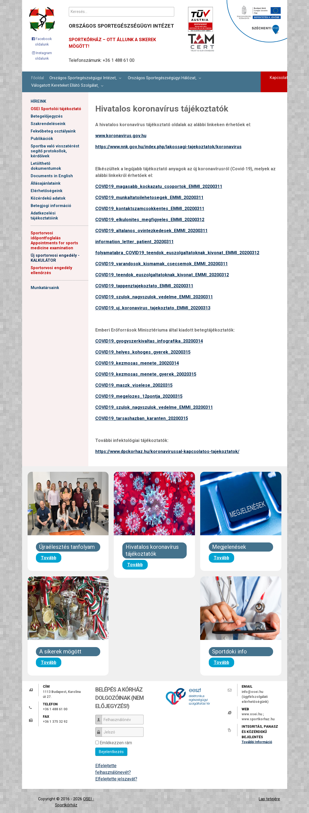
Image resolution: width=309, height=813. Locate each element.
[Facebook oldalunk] (41, 41)
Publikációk (42, 138)
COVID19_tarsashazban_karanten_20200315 (141, 418)
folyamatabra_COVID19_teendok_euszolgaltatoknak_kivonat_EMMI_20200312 (177, 252)
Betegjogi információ (51, 205)
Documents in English (52, 176)
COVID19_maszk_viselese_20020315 (134, 385)
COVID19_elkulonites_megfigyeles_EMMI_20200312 (149, 219)
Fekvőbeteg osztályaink (53, 131)
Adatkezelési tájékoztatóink (44, 216)
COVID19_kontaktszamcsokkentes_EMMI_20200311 (149, 208)
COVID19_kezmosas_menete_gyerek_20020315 (145, 374)
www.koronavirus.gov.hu (120, 135)
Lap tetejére (269, 799)
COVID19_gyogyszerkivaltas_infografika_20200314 (149, 341)
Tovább (48, 557)
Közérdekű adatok (48, 198)
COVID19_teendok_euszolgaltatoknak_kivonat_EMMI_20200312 (162, 274)
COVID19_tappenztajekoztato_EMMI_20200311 (144, 285)
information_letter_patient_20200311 (134, 241)
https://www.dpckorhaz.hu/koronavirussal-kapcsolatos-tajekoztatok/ (167, 451)
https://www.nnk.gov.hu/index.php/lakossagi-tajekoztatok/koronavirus (168, 146)
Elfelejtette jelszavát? (116, 779)
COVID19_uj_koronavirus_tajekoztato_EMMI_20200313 (152, 308)
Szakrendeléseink (48, 123)
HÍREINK (38, 101)
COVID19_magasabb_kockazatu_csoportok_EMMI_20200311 (158, 186)
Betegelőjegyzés (47, 116)
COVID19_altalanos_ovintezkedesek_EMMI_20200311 (151, 230)
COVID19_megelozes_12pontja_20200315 (139, 396)
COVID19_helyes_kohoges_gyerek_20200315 (143, 352)
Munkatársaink (45, 287)
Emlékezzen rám (116, 742)
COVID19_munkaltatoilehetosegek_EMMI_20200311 (149, 197)
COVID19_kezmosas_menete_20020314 (137, 363)
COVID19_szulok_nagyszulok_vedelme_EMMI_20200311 (154, 297)
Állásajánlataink (45, 183)
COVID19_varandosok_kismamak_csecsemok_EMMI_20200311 (161, 263)
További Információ (257, 742)
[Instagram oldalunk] (41, 55)
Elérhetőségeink (46, 191)
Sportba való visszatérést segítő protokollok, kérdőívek (55, 151)
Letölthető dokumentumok (46, 166)
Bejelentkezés (111, 752)
